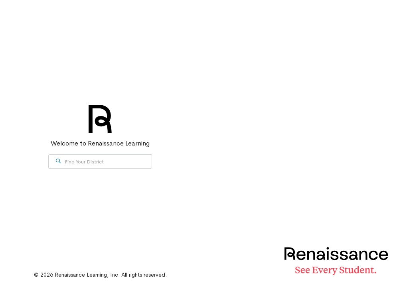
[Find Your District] (100, 161)
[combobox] (100, 161)
